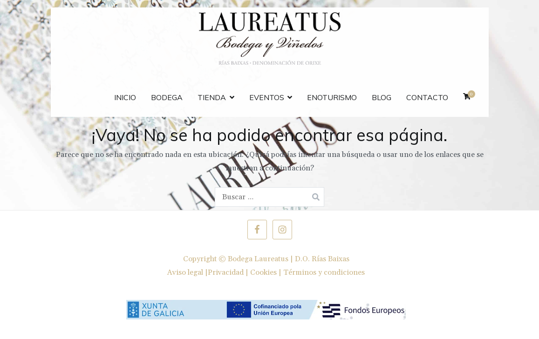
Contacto (427, 97)
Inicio (125, 97)
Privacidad (226, 272)
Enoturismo (332, 97)
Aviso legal (185, 272)
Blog (381, 97)
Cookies (263, 272)
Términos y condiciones (324, 272)
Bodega (167, 97)
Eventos (266, 97)
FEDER (87, 92)
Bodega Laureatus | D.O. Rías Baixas (288, 259)
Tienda (212, 97)
